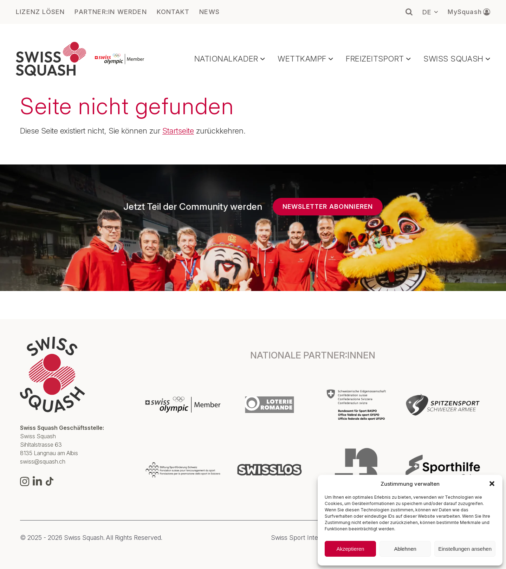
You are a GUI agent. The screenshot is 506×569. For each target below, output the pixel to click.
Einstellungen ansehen (465, 549)
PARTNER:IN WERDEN (110, 12)
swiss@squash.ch (42, 461)
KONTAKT (173, 12)
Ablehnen (405, 549)
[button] (491, 483)
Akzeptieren (350, 549)
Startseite (178, 130)
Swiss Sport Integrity (301, 538)
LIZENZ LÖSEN (40, 12)
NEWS (209, 12)
